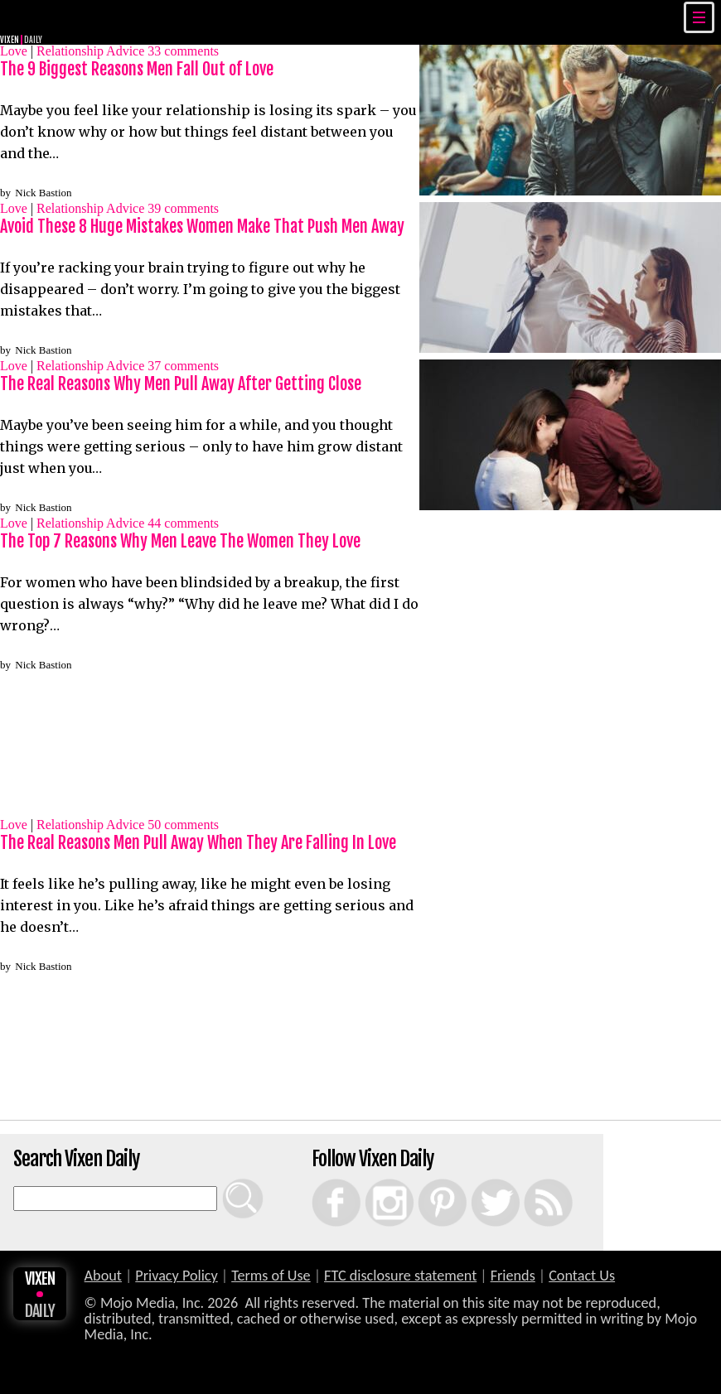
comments (183, 51)
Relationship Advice (90, 51)
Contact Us (582, 1275)
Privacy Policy (176, 1275)
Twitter (476, 1178)
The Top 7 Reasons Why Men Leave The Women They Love (180, 541)
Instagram (372, 1178)
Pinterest (425, 1178)
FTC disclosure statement (400, 1275)
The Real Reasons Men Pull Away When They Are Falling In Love (198, 842)
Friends (513, 1275)
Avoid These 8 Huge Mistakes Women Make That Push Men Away (202, 226)
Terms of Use (270, 1275)
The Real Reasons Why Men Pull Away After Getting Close (180, 384)
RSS (527, 1178)
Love (13, 51)
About (103, 1275)
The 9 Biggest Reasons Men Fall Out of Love (136, 69)
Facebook (319, 1178)
